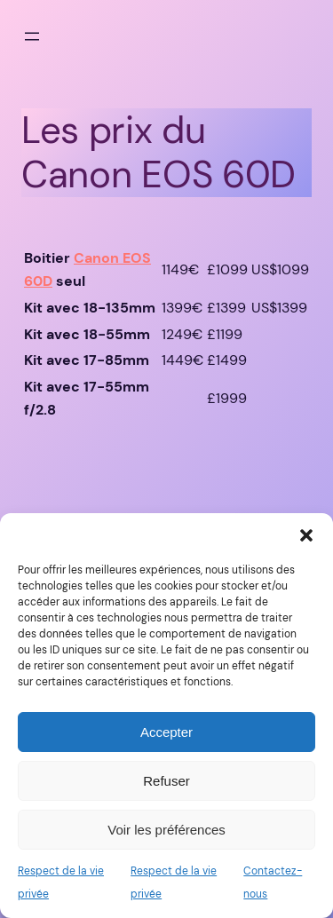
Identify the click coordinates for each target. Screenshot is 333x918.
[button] (306, 535)
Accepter (166, 732)
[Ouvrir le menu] (32, 36)
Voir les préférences (166, 829)
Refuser (166, 780)
